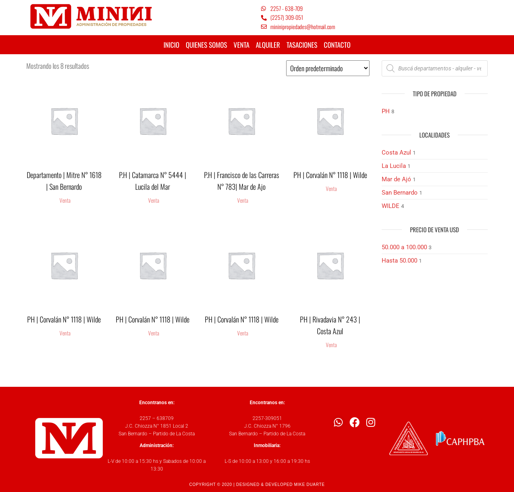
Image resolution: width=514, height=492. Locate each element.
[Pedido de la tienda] (328, 68)
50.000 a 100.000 (404, 247)
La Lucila (394, 166)
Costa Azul (396, 152)
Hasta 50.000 (399, 260)
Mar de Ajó (396, 179)
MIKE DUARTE (309, 484)
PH (386, 111)
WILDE (390, 206)
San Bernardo (400, 192)
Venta (64, 200)
